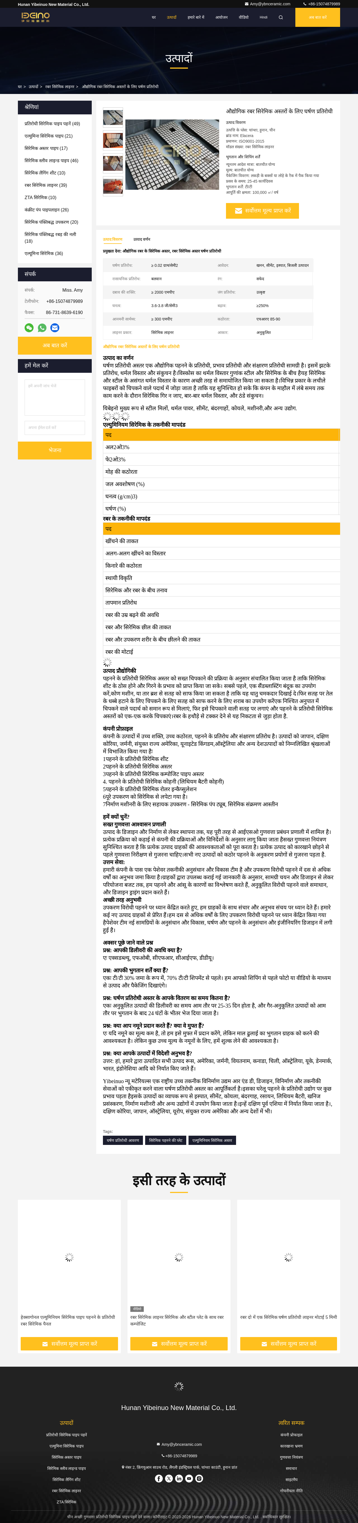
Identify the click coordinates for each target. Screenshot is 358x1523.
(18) (50, 238)
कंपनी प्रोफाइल (291, 1435)
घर (154, 17)
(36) (44, 253)
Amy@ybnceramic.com (267, 4)
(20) (51, 222)
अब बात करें (318, 17)
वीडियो (244, 17)
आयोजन (221, 17)
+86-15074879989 (321, 4)
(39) (46, 185)
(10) (45, 173)
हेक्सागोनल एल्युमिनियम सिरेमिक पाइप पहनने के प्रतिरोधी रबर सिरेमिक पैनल (68, 1320)
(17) (46, 148)
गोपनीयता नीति (291, 1491)
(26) (47, 210)
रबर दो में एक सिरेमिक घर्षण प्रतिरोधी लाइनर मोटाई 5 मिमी (288, 1317)
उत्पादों (171, 17)
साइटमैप (292, 1479)
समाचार (291, 1468)
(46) (51, 160)
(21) (49, 136)
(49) (52, 123)
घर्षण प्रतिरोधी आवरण (123, 1140)
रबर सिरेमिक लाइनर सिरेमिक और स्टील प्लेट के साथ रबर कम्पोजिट (177, 1320)
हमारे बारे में (196, 17)
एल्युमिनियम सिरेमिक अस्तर (212, 1140)
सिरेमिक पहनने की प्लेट (166, 1140)
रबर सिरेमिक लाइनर (59, 86)
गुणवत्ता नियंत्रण (291, 1457)
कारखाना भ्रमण (291, 1446)
